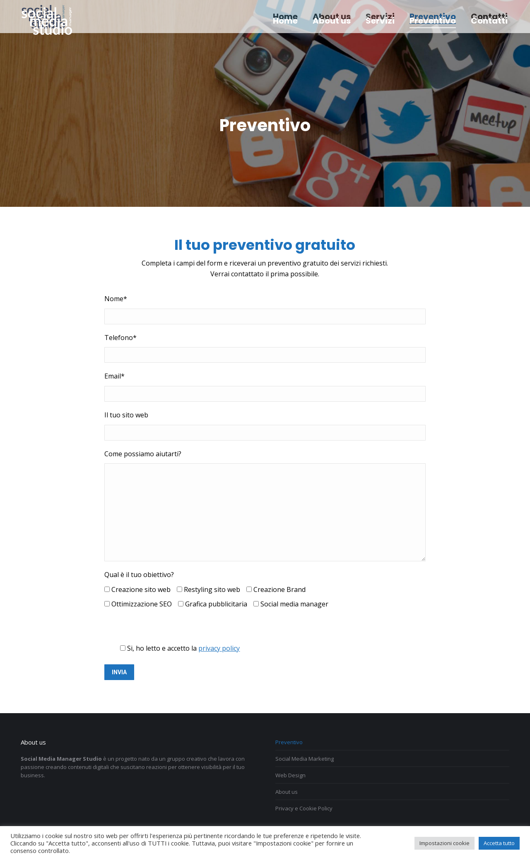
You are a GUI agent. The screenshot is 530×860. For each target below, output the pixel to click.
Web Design (290, 775)
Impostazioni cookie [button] (444, 843)
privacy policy (219, 648)
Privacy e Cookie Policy (303, 808)
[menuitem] (285, 20)
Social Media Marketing (304, 758)
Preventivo (289, 742)
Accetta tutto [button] (499, 843)
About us (286, 791)
